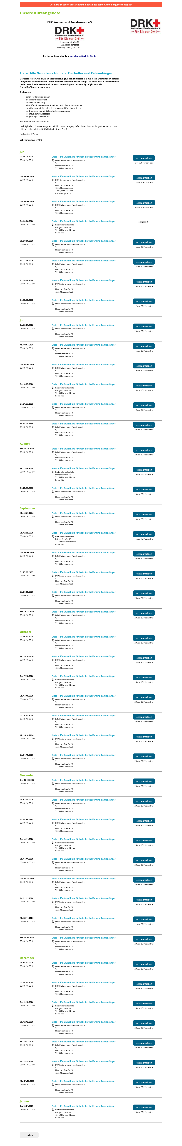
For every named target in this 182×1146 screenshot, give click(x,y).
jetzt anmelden (144, 158)
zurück (29, 1135)
